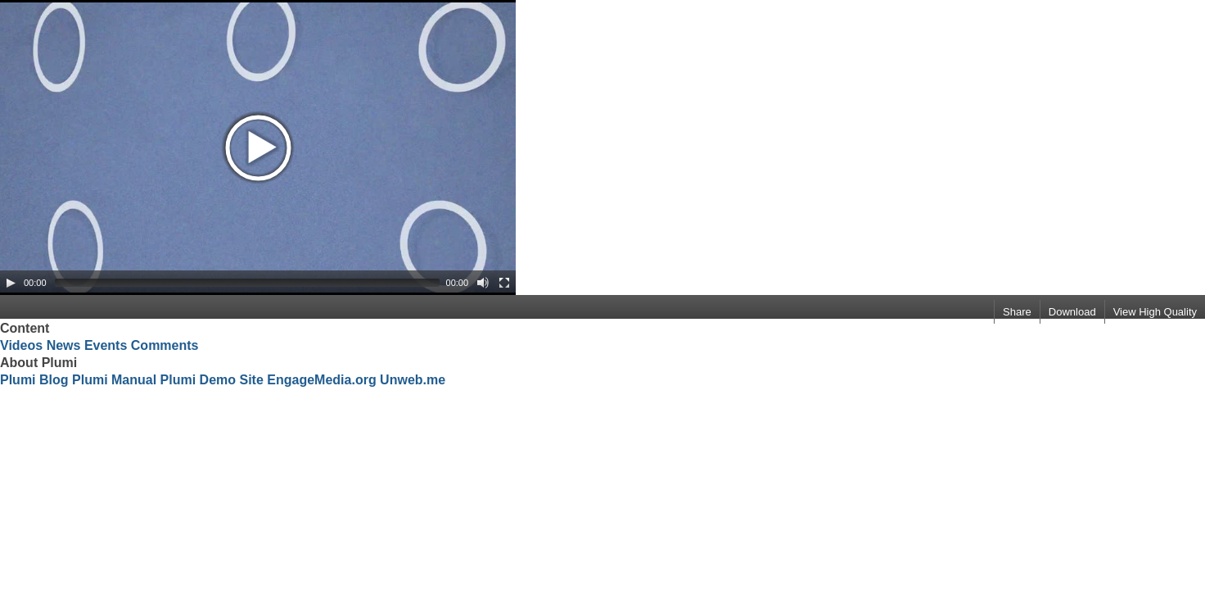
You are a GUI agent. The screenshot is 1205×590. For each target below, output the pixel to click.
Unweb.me (412, 380)
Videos (21, 345)
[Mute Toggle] (483, 282)
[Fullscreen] (504, 282)
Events (105, 345)
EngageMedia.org (321, 380)
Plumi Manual (114, 380)
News (64, 345)
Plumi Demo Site (212, 380)
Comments (165, 345)
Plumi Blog (34, 380)
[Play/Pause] (10, 282)
